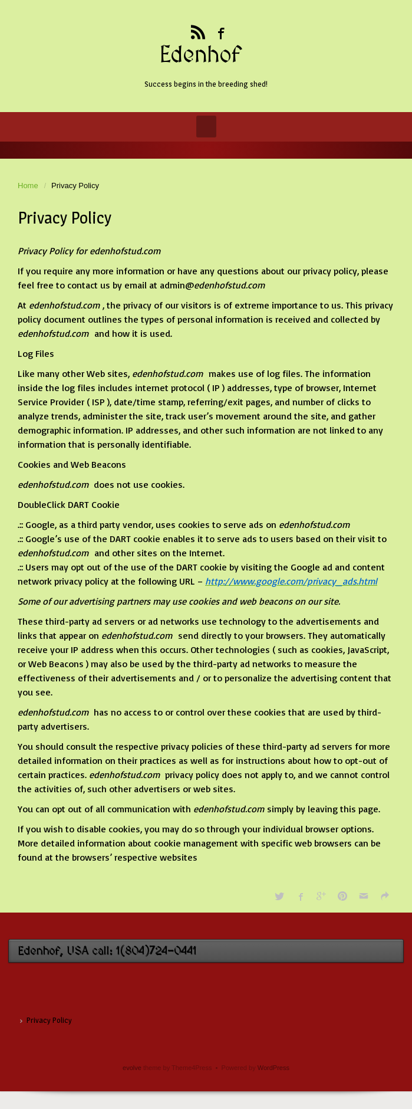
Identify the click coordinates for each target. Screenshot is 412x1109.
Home (28, 185)
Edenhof (200, 55)
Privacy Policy (49, 1020)
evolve (132, 1067)
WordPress (273, 1067)
